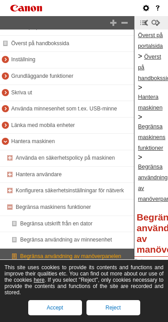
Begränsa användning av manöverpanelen (70, 256)
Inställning (23, 59)
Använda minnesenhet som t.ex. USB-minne (64, 109)
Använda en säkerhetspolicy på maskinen (65, 158)
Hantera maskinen (33, 141)
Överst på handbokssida (40, 43)
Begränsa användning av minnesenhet (66, 240)
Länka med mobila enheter (43, 125)
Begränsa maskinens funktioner (53, 207)
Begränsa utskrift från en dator (56, 223)
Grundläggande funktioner (42, 76)
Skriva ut (21, 92)
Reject (113, 308)
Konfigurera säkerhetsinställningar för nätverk (70, 190)
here (39, 280)
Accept (55, 308)
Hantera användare (39, 174)
